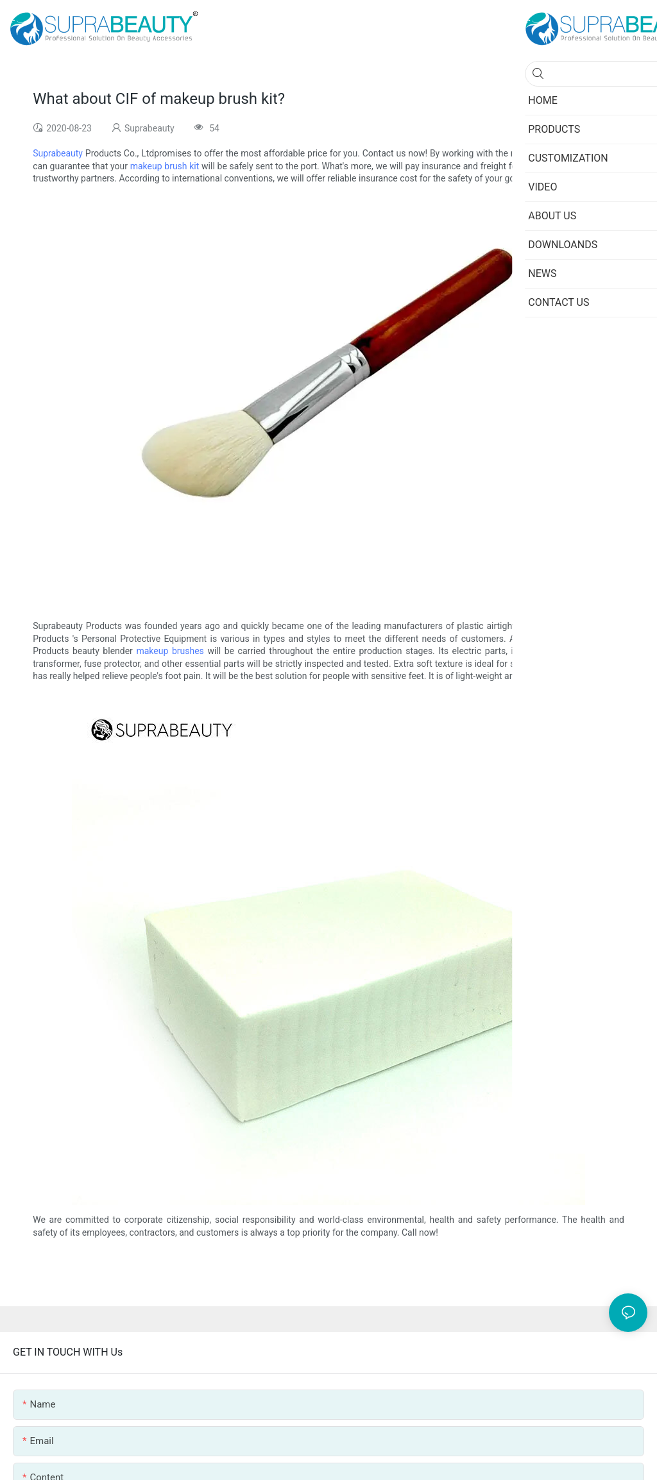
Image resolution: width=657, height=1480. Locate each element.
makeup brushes (169, 651)
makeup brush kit (165, 166)
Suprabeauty (58, 153)
